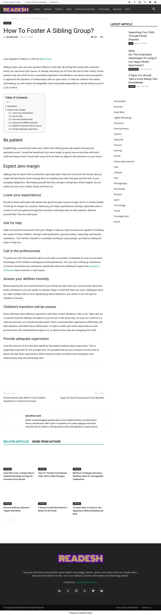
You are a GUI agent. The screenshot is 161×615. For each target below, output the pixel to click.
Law (130, 43)
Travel (117, 210)
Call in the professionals (22, 186)
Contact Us (54, 2)
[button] (154, 9)
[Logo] (17, 9)
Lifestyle (48, 9)
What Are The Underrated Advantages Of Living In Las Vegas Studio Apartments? (142, 58)
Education (119, 123)
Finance (118, 145)
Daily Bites (119, 112)
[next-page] (10, 587)
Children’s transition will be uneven (27, 193)
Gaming (118, 150)
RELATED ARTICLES (16, 508)
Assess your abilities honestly (25, 189)
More (127, 9)
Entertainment (121, 128)
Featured (118, 139)
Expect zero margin (16, 176)
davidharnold (12, 37)
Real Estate (133, 69)
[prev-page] (5, 587)
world (117, 221)
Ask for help (17, 183)
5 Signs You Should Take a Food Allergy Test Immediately (142, 79)
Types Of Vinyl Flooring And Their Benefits (82, 464)
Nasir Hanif (46, 126)
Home (37, 9)
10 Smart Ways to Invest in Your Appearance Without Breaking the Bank (88, 577)
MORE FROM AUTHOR (46, 508)
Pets (116, 177)
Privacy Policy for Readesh (36, 2)
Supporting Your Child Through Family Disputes (141, 36)
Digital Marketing (122, 117)
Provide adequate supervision (24, 196)
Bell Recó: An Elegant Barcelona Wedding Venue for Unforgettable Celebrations (88, 543)
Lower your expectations (22, 180)
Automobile (120, 101)
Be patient (12, 173)
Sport (69, 9)
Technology (103, 9)
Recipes (118, 194)
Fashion (59, 9)
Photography (120, 183)
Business (117, 9)
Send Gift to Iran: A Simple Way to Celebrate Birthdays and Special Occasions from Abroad (18, 543)
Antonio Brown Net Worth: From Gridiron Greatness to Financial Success (24, 466)
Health (131, 86)
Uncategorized (121, 216)
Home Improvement (85, 9)
